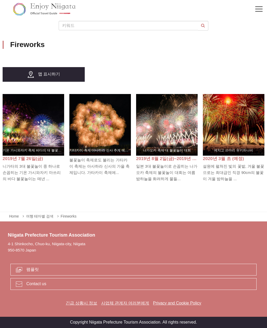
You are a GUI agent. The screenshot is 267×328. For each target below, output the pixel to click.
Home (14, 216)
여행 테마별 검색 (40, 216)
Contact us (36, 284)
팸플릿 (32, 269)
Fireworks (69, 216)
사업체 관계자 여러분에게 (125, 303)
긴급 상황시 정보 (81, 303)
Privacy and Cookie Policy (177, 303)
